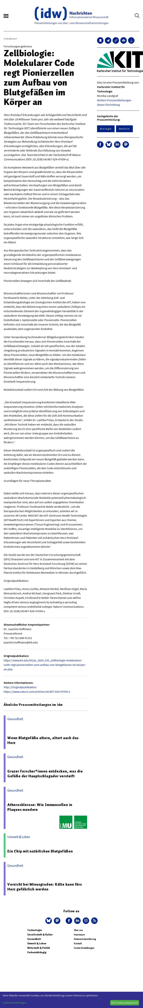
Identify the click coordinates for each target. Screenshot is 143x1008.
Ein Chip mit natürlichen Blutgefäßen (40, 851)
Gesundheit (34, 939)
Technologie (34, 930)
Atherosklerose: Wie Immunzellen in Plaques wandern (39, 807)
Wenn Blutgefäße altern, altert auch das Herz (43, 740)
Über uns (78, 930)
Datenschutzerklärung (85, 939)
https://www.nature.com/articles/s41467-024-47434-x (37, 691)
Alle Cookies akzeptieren (124, 1002)
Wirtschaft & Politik (38, 948)
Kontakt (78, 943)
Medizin (124, 128)
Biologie (106, 128)
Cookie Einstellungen (84, 947)
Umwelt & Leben (36, 943)
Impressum (79, 934)
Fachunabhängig (36, 952)
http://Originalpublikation (20, 687)
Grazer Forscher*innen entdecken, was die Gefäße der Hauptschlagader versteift (45, 773)
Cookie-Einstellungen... (15, 1002)
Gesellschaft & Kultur (40, 934)
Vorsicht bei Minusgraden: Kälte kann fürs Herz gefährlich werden (44, 887)
